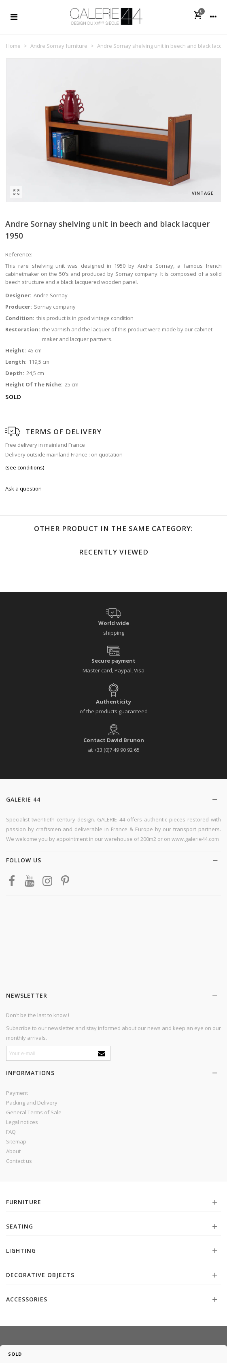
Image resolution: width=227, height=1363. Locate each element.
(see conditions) (24, 467)
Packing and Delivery (31, 1102)
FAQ (11, 1131)
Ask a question (23, 488)
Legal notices (22, 1122)
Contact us (19, 1161)
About (13, 1151)
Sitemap (16, 1141)
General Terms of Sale (34, 1112)
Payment (17, 1092)
